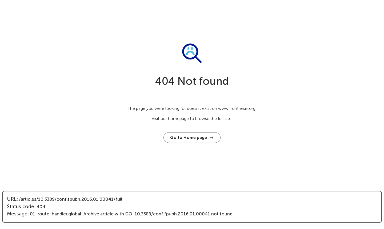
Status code (20, 207)
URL (12, 199)
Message (17, 214)
